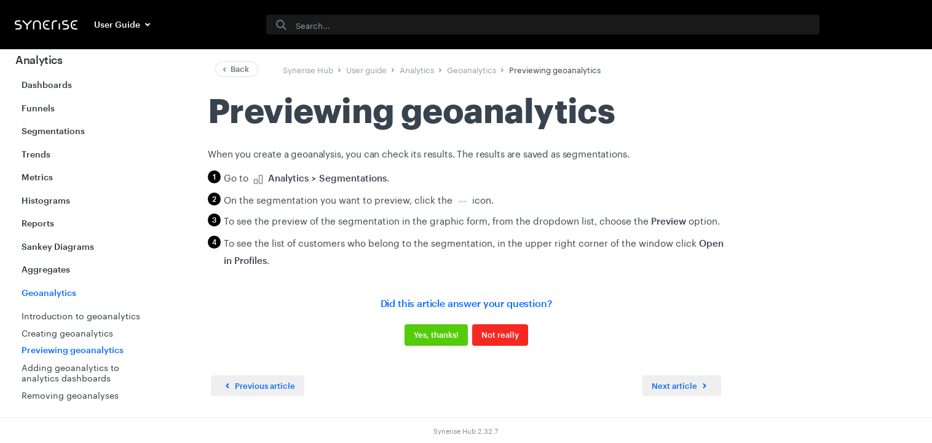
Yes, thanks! (436, 335)
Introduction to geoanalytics (81, 315)
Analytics (39, 59)
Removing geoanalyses (70, 394)
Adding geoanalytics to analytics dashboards (70, 372)
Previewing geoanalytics (73, 350)
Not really (500, 335)
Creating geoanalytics (67, 332)
